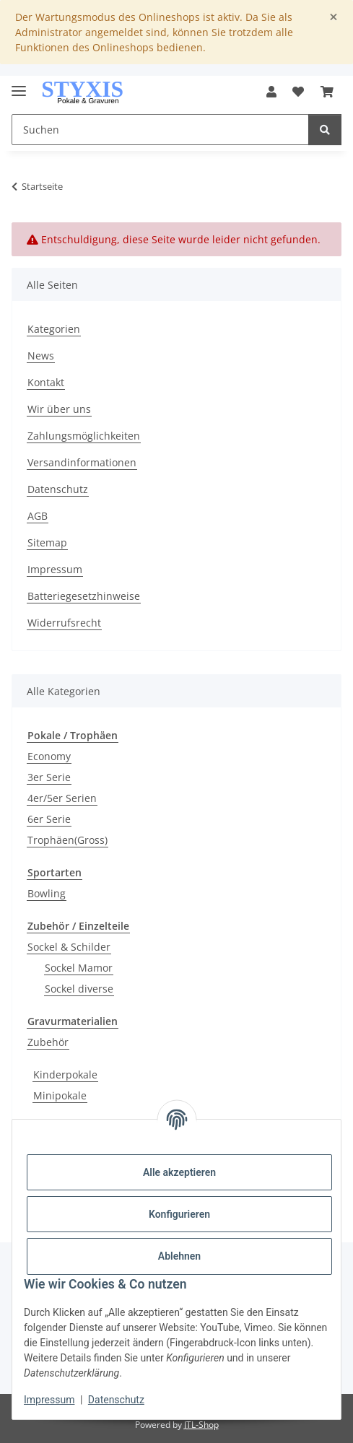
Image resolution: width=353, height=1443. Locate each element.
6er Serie (49, 819)
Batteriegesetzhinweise (83, 596)
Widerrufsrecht (64, 622)
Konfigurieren (179, 1214)
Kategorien (53, 329)
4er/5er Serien (62, 798)
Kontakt (45, 382)
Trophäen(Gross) (67, 840)
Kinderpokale (65, 1074)
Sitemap (47, 542)
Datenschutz (116, 1399)
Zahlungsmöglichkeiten (83, 436)
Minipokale (60, 1095)
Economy (49, 756)
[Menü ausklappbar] (19, 85)
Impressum (49, 1399)
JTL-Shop (201, 1424)
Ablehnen (179, 1256)
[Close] (333, 17)
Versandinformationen (81, 462)
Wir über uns (59, 409)
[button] (271, 91)
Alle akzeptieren (179, 1172)
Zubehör (48, 1042)
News (40, 355)
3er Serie (49, 777)
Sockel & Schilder (68, 947)
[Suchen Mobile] (160, 129)
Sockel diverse (79, 988)
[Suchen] (324, 129)
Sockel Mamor (79, 968)
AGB (37, 516)
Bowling (46, 893)
